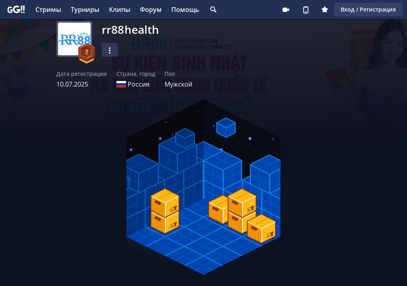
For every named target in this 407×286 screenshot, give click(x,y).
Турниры (85, 9)
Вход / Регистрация (368, 9)
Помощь (185, 9)
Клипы (119, 9)
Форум (151, 9)
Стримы (48, 9)
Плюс (324, 9)
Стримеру (285, 9)
